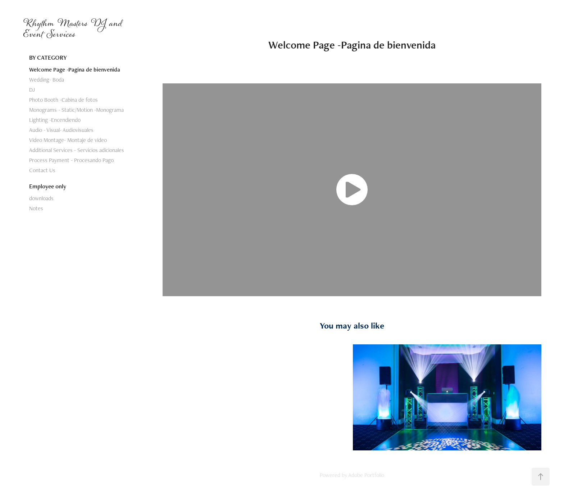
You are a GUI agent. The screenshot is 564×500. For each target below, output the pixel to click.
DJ (32, 89)
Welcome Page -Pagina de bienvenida (74, 69)
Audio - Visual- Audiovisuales (61, 130)
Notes (36, 208)
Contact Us (42, 170)
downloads (41, 198)
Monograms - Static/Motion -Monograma (76, 110)
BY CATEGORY (48, 57)
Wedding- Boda (46, 79)
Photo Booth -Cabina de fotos (63, 100)
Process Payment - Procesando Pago (71, 160)
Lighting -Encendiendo (55, 120)
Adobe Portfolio (366, 475)
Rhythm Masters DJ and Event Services (74, 29)
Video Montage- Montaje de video (68, 140)
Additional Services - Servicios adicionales (76, 150)
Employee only (47, 186)
